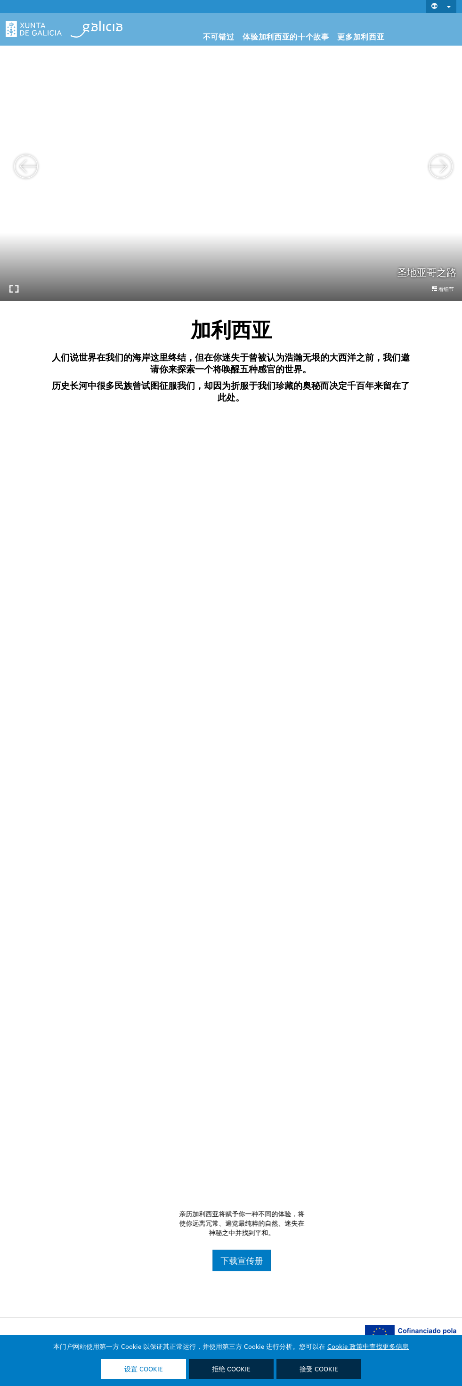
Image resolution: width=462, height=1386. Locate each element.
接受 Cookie (319, 1369)
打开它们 (231, 547)
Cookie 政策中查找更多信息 (368, 1347)
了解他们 (231, 794)
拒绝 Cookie (231, 1369)
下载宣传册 (316, 1260)
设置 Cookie (143, 1369)
